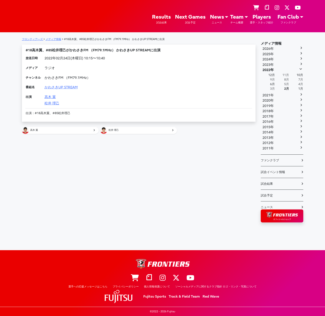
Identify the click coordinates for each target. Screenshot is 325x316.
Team (237, 19)
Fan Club (288, 19)
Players (261, 19)
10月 (300, 75)
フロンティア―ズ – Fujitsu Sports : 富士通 (34, 15)
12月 (271, 75)
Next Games (190, 19)
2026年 (268, 49)
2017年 (268, 116)
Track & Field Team (184, 296)
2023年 (268, 65)
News (217, 19)
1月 (300, 89)
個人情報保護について (157, 286)
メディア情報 (271, 43)
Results (161, 19)
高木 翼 (50, 97)
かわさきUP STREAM (61, 87)
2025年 (268, 54)
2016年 (268, 122)
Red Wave (211, 296)
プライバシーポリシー (126, 286)
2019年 (268, 106)
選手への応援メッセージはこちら (87, 286)
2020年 (268, 100)
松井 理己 (52, 103)
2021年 (268, 95)
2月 (286, 89)
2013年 (268, 138)
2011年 (268, 148)
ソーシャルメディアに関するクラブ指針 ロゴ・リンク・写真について (216, 286)
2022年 (268, 70)
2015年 (268, 127)
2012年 (268, 143)
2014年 (268, 132)
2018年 (268, 111)
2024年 (268, 59)
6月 (272, 84)
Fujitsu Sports (154, 296)
